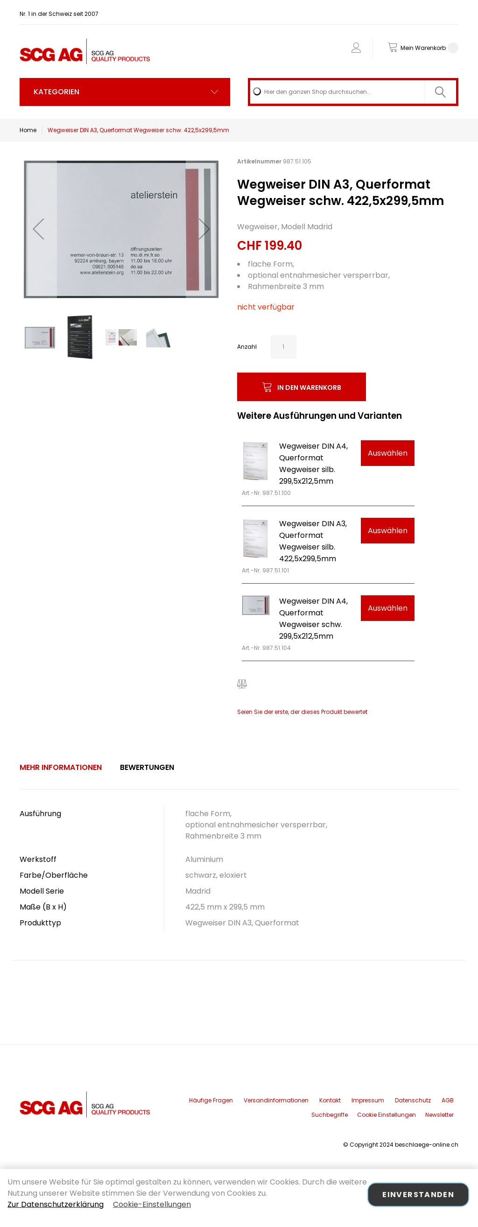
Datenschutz (413, 1100)
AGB (448, 1100)
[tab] (61, 767)
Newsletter (439, 1115)
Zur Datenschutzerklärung (55, 1204)
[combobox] (353, 92)
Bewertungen (147, 767)
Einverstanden (418, 1194)
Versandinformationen (276, 1100)
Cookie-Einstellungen (152, 1204)
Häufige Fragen (211, 1100)
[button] (38, 228)
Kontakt (330, 1100)
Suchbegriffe (329, 1115)
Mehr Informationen (61, 767)
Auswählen (388, 453)
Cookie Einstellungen (386, 1115)
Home (28, 130)
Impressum (367, 1100)
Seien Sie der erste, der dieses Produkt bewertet (302, 712)
